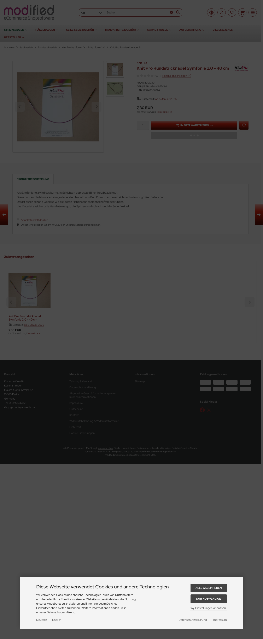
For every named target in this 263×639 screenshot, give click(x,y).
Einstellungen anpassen (208, 608)
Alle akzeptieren (208, 587)
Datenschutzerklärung (193, 620)
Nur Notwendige (208, 598)
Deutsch (41, 620)
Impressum (220, 620)
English (57, 620)
